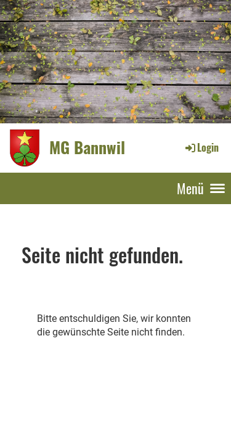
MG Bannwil (87, 147)
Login (201, 147)
